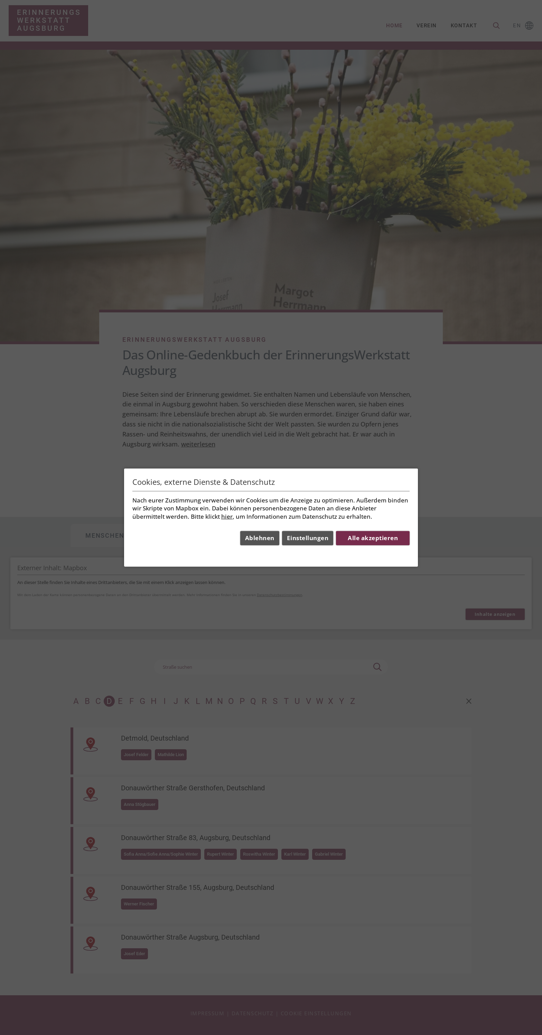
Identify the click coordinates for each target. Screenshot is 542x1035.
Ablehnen (259, 538)
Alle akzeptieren (373, 538)
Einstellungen (308, 538)
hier (227, 516)
